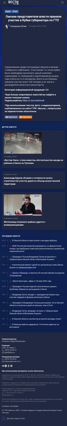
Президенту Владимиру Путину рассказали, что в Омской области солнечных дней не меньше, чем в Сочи (36, 304)
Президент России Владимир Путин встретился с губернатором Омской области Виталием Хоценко (32, 258)
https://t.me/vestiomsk (33, 100)
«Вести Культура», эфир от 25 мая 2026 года (30, 281)
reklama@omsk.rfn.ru (13, 361)
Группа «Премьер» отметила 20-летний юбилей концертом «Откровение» (36, 274)
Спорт (15, 11)
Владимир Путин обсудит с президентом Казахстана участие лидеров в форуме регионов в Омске (34, 296)
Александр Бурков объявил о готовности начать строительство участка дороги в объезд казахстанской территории (32, 181)
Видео (8, 11)
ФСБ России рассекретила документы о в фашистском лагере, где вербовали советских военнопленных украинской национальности (36, 248)
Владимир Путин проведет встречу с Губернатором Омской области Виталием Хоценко (33, 312)
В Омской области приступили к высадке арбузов (33, 240)
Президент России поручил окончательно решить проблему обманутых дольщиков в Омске (33, 287)
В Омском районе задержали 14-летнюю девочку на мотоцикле (34, 325)
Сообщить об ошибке (10, 406)
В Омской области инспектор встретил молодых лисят (35, 319)
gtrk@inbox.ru (10, 352)
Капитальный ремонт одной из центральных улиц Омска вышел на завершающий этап (36, 266)
